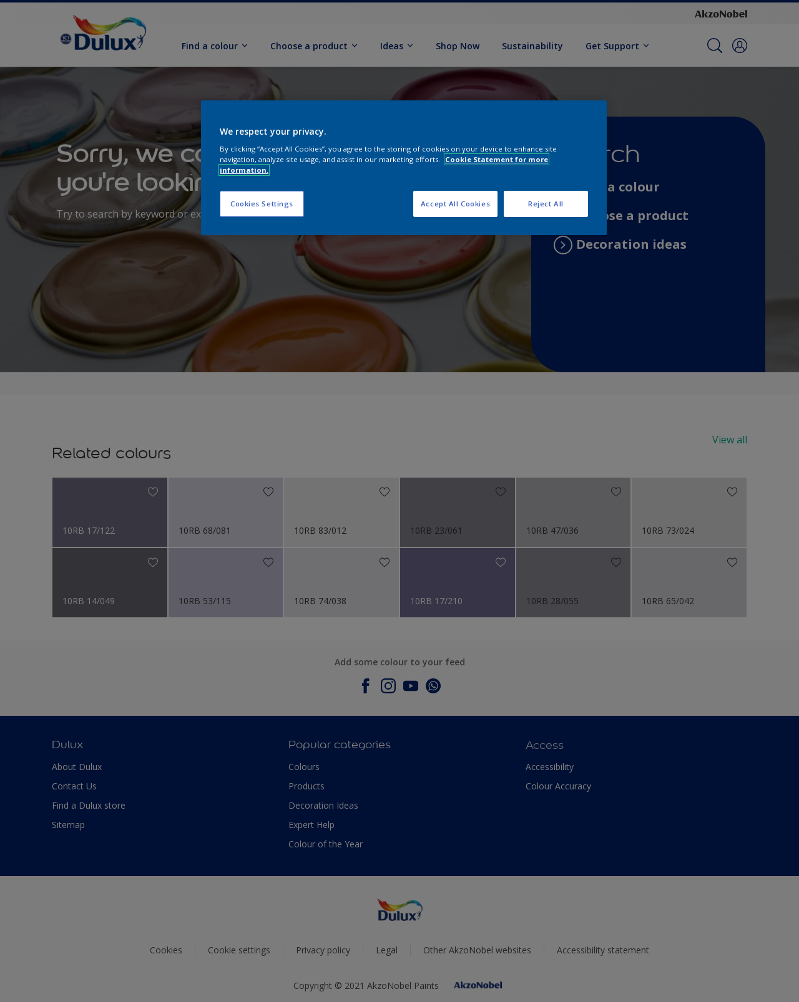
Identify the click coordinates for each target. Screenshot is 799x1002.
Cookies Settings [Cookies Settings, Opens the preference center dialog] (261, 203)
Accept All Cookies (455, 203)
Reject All (546, 203)
